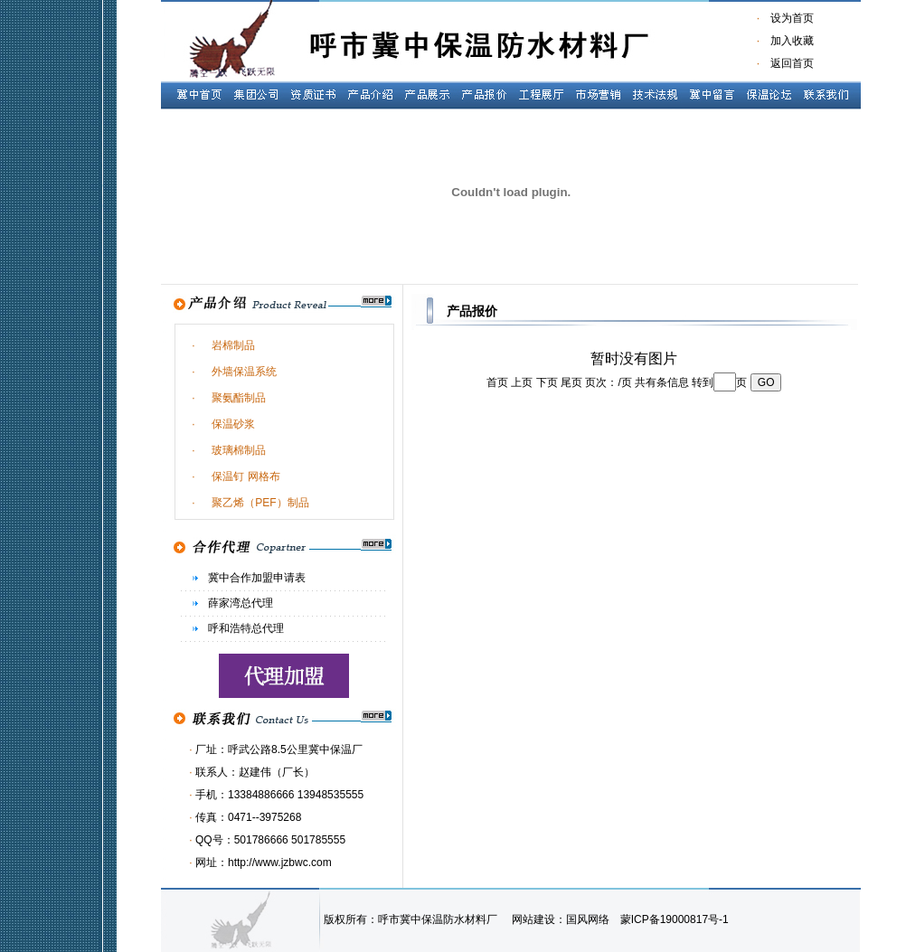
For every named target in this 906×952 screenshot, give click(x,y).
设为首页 (792, 18)
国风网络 (587, 919)
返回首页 (792, 63)
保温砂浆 (233, 424)
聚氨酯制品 (239, 397)
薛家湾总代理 (240, 603)
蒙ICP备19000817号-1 (674, 919)
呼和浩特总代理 (246, 628)
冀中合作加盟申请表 (257, 577)
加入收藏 (787, 40)
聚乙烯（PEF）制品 (260, 502)
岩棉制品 (233, 345)
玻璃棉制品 (239, 450)
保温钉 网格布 (245, 476)
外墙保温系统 (244, 371)
